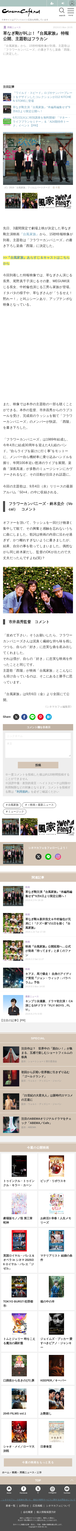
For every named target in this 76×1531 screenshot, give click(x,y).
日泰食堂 (46, 1446)
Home (9, 1493)
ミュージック (16, 811)
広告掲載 (37, 1505)
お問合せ (24, 1505)
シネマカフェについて (58, 1505)
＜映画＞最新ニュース (40, 804)
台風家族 (13, 804)
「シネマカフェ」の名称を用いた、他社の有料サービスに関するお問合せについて (38, 1500)
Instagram (52, 1490)
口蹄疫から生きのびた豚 (18, 1380)
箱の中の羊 (47, 1301)
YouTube (67, 1493)
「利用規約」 (22, 791)
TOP (38, 1480)
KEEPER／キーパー (53, 1380)
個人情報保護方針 (46, 1512)
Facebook (23, 1493)
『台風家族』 (30, 234)
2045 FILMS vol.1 (14, 1413)
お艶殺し (46, 1413)
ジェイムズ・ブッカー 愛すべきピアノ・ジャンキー (56, 1343)
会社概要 (28, 1512)
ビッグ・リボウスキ (53, 1181)
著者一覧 (10, 1505)
